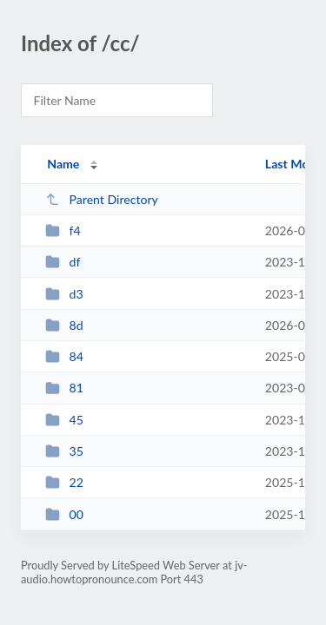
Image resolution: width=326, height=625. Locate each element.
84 (64, 356)
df (62, 261)
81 (64, 387)
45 (64, 419)
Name (63, 163)
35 (64, 451)
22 (64, 482)
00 (64, 514)
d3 (64, 293)
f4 (63, 230)
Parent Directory (101, 199)
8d (64, 325)
